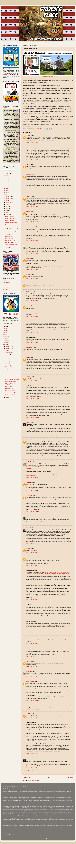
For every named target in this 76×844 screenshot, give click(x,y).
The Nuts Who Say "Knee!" (11, 244)
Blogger (46, 838)
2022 (5, 184)
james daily (29, 439)
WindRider (29, 482)
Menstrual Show (9, 238)
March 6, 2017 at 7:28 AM (32, 278)
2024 (5, 180)
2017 (5, 194)
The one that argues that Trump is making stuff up (56, 572)
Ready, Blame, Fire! (10, 220)
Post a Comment (29, 770)
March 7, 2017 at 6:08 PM (32, 767)
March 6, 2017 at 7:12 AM (32, 269)
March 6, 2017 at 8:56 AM (32, 300)
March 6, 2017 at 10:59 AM (32, 435)
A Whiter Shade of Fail (10, 242)
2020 (5, 188)
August (7, 204)
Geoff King (29, 305)
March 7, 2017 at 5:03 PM (32, 753)
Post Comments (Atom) (34, 780)
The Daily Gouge (7, 289)
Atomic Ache (8, 226)
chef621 (28, 211)
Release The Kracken (10, 240)
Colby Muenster (30, 681)
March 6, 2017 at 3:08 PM (32, 599)
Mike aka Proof (30, 347)
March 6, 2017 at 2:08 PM (32, 565)
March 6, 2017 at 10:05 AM (32, 380)
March (7, 214)
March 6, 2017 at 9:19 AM (32, 342)
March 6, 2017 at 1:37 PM (32, 543)
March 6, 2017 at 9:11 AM (32, 332)
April (7, 212)
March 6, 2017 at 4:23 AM (32, 170)
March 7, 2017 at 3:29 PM (32, 717)
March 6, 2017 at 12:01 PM (32, 490)
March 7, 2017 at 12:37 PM (32, 700)
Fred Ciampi (29, 245)
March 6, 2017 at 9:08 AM (32, 316)
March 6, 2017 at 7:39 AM (32, 287)
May (7, 210)
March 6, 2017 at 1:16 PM (32, 523)
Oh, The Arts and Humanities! (12, 228)
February (8, 247)
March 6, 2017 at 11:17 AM (32, 457)
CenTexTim (29, 461)
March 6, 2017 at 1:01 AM (32, 142)
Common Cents (6, 282)
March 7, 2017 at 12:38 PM (32, 709)
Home (48, 777)
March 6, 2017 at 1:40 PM (32, 552)
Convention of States (7, 284)
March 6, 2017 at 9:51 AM (32, 353)
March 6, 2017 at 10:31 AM (32, 417)
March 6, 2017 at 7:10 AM (32, 253)
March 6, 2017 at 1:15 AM (32, 159)
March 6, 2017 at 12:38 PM (32, 511)
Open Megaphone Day (10, 231)
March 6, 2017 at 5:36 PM (32, 633)
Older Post (69, 777)
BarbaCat (28, 258)
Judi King (28, 196)
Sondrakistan (6, 287)
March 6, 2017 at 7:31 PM (32, 656)
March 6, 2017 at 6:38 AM (32, 240)
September (8, 202)
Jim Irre (28, 164)
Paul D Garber (29, 516)
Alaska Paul (29, 495)
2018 (5, 192)
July (7, 206)
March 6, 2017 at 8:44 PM (32, 676)
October (8, 200)
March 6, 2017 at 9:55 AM (32, 372)
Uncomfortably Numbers (11, 222)
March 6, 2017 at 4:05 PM (32, 616)
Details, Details (8, 236)
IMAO (4, 286)
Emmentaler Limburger (32, 226)
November (8, 198)
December (8, 196)
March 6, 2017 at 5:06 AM (32, 192)
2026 (5, 175)
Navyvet (28, 357)
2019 (5, 190)
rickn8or (28, 422)
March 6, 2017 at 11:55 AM (32, 477)
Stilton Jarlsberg (30, 527)
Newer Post (26, 777)
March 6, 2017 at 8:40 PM (32, 666)
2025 (5, 177)
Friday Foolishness (9, 216)
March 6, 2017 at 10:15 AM (32, 398)
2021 (5, 186)
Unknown (28, 135)
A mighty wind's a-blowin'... (48, 76)
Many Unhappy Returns (10, 218)
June (7, 208)
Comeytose (8, 224)
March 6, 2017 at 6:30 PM (32, 643)
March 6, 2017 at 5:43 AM (32, 206)
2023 (5, 182)
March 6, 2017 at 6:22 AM (32, 221)
